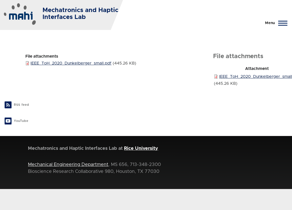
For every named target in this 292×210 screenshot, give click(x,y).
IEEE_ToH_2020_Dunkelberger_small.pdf (70, 63)
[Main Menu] (274, 23)
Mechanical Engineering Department (68, 164)
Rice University (141, 148)
